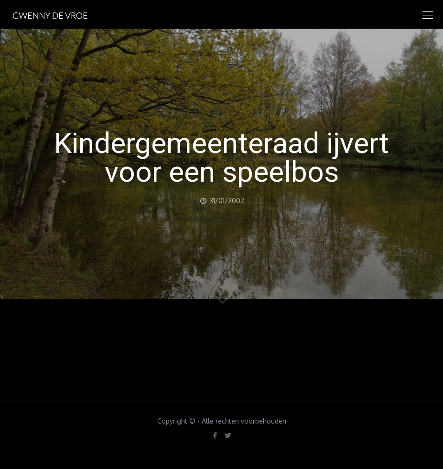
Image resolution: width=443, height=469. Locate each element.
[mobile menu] (428, 14)
